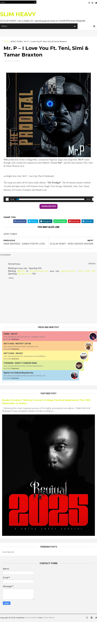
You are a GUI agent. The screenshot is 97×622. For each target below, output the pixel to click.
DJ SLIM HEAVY (31, 618)
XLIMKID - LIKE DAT (11, 334)
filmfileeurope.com (39, 271)
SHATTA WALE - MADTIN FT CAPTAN (17, 344)
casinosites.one (67, 271)
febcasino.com (24, 274)
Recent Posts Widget (8, 382)
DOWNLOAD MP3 (48, 207)
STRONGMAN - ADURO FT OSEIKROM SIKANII (20, 363)
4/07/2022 (91, 264)
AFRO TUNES (17, 41)
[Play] (7, 199)
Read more (15, 340)
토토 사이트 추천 (87, 271)
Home (6, 41)
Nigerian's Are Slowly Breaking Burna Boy (18, 373)
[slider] (50, 200)
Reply (11, 278)
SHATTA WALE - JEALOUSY (13, 354)
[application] (48, 200)
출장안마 (21, 271)
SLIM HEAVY (18, 14)
